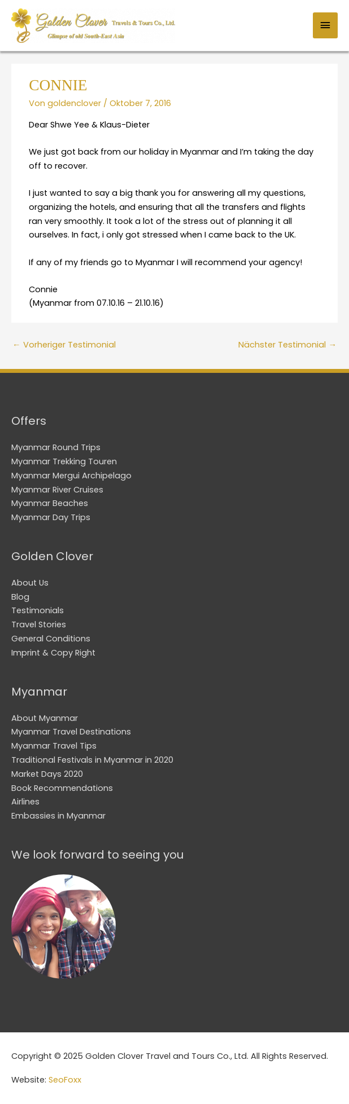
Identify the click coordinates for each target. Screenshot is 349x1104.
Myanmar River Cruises (57, 489)
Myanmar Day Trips (50, 517)
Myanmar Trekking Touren (64, 461)
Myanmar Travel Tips (54, 745)
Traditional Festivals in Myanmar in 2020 (92, 760)
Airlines (25, 801)
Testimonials (37, 610)
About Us (30, 582)
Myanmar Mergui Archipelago (71, 475)
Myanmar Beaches (49, 503)
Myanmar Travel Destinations (71, 731)
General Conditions (50, 638)
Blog (20, 596)
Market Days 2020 (47, 774)
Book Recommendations (62, 788)
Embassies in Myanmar (58, 815)
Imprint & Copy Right (53, 652)
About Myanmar (44, 718)
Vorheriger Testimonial (64, 344)
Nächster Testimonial (287, 344)
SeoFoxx (65, 1079)
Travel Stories (38, 624)
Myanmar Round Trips (56, 447)
